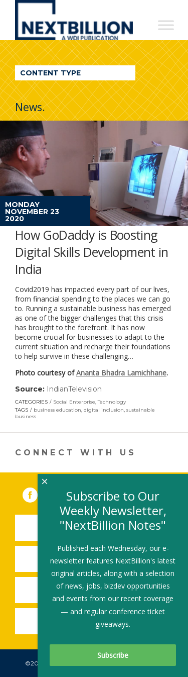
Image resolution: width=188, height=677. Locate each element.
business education (57, 410)
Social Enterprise (74, 402)
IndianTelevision (74, 389)
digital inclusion (104, 410)
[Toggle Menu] (166, 25)
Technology (112, 402)
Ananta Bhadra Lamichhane (121, 372)
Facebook (37, 493)
